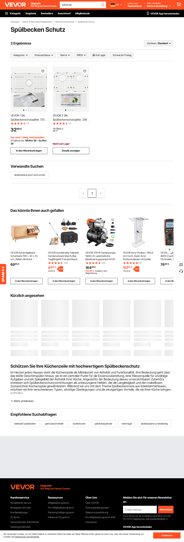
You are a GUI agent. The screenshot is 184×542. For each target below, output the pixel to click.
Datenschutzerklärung (96, 512)
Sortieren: (152, 43)
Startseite (15, 22)
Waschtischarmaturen (64, 22)
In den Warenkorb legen (29, 150)
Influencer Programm (59, 517)
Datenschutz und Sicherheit (27, 536)
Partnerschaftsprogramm (61, 512)
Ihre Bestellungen (19, 512)
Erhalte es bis (17, 140)
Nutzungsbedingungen (97, 507)
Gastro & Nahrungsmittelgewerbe (37, 22)
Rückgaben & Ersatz (20, 507)
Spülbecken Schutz (86, 22)
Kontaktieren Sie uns (20, 502)
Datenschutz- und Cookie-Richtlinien (149, 518)
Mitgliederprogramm (58, 502)
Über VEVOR (92, 502)
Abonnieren (166, 509)
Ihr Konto (15, 517)
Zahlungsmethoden (20, 526)
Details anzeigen (71, 150)
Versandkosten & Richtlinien (24, 522)
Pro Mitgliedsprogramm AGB (100, 517)
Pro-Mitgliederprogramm (61, 507)
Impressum (91, 522)
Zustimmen (166, 535)
